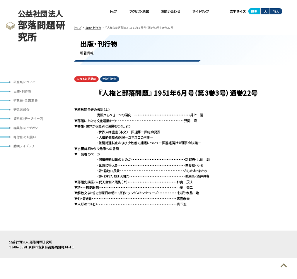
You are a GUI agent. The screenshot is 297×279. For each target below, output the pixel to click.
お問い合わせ (170, 11)
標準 (254, 11)
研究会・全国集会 (26, 100)
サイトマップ (200, 11)
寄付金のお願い (25, 137)
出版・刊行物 (22, 91)
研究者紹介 (22, 109)
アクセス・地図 (139, 11)
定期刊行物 (109, 79)
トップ (113, 11)
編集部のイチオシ (26, 128)
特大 (276, 11)
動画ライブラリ (24, 146)
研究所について (25, 82)
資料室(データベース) (29, 118)
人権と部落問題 (86, 79)
